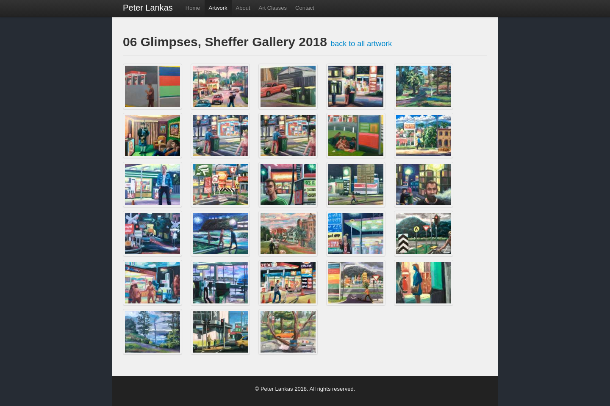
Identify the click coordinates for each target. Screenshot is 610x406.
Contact (304, 8)
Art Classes (273, 8)
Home (193, 8)
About (243, 8)
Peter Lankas (148, 7)
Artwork (218, 8)
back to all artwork (361, 43)
